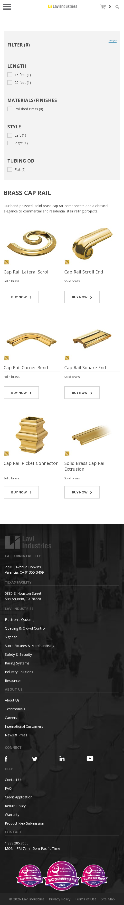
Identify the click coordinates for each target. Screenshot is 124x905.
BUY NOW (21, 297)
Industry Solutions (19, 672)
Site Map (108, 899)
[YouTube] (93, 758)
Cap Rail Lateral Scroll (26, 272)
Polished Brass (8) (25, 109)
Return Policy (15, 806)
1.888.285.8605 (17, 843)
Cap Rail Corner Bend (26, 367)
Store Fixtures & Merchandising (29, 645)
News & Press (16, 735)
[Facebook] (12, 759)
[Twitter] (39, 759)
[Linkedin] (66, 758)
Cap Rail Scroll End (83, 272)
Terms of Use (85, 899)
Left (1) (16, 135)
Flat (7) (16, 169)
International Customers (24, 726)
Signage (11, 637)
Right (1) (17, 143)
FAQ (8, 788)
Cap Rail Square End (85, 367)
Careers (11, 717)
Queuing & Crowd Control (25, 628)
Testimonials (15, 709)
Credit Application (18, 797)
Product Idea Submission (24, 823)
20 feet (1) (19, 82)
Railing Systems (17, 663)
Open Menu (8, 6)
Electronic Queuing (19, 619)
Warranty (12, 814)
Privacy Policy (59, 899)
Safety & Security (18, 654)
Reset (113, 41)
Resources (13, 680)
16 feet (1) (19, 74)
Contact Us (13, 779)
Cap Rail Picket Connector (31, 463)
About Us (12, 700)
